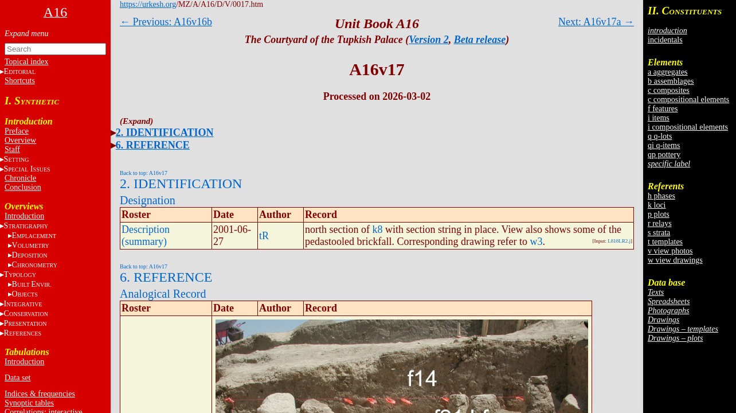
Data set (17, 377)
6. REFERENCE (153, 145)
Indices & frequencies (40, 393)
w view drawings (675, 260)
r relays (660, 223)
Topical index (26, 61)
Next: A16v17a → (596, 22)
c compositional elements (688, 99)
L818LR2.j (619, 241)
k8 (377, 229)
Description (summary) (146, 235)
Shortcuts (20, 80)
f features (663, 108)
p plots (659, 214)
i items (659, 118)
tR (264, 235)
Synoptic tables (29, 403)
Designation (147, 200)
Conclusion (23, 187)
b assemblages (671, 81)
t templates (665, 241)
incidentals (665, 40)
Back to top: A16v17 (143, 173)
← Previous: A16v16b (166, 22)
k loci (657, 205)
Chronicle (20, 178)
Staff (12, 149)
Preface (17, 131)
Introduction (24, 216)
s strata (659, 232)
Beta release (480, 39)
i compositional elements (688, 127)
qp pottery (664, 154)
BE (32, 284)
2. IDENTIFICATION (165, 132)
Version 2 (429, 39)
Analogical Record (163, 293)
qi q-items (664, 145)
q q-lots (660, 136)
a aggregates (668, 72)
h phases (661, 196)
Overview (20, 140)
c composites (669, 90)
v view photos (670, 251)
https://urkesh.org (148, 4)
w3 (536, 241)
